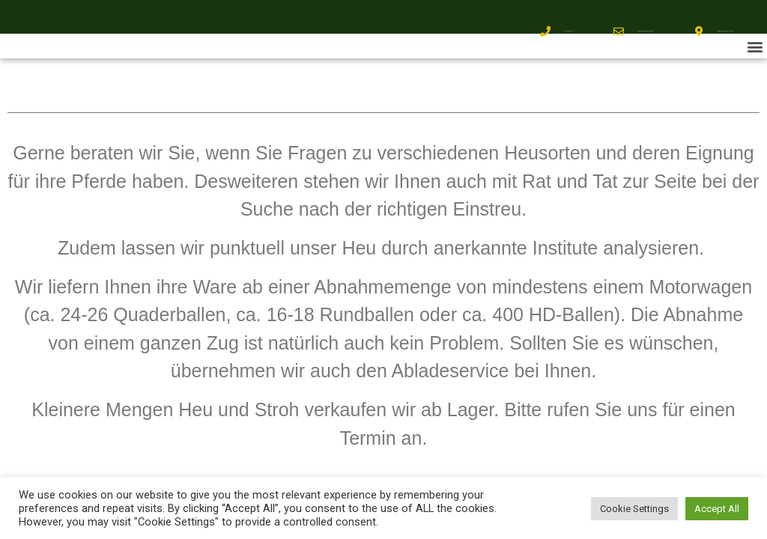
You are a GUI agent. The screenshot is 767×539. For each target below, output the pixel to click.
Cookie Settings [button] (634, 508)
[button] (754, 46)
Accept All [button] (716, 508)
